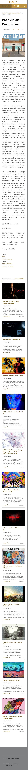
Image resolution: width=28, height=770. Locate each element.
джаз (3, 256)
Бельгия (4, 263)
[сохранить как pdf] (23, 29)
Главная (4, 13)
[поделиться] (13, 29)
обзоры (9, 13)
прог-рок (10, 266)
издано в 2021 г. (16, 13)
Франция (9, 263)
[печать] (18, 29)
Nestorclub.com (8, 765)
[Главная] (13, 2)
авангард (4, 266)
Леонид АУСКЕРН (7, 259)
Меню (16, 6)
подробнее (6, 316)
